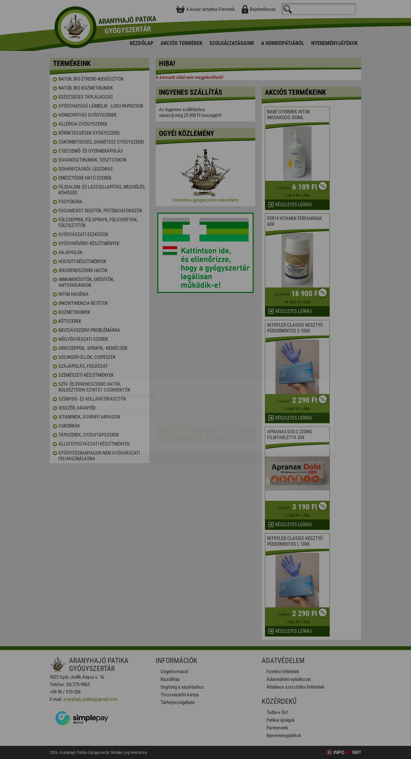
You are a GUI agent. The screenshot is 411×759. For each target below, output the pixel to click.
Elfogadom (180, 396)
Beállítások (230, 396)
